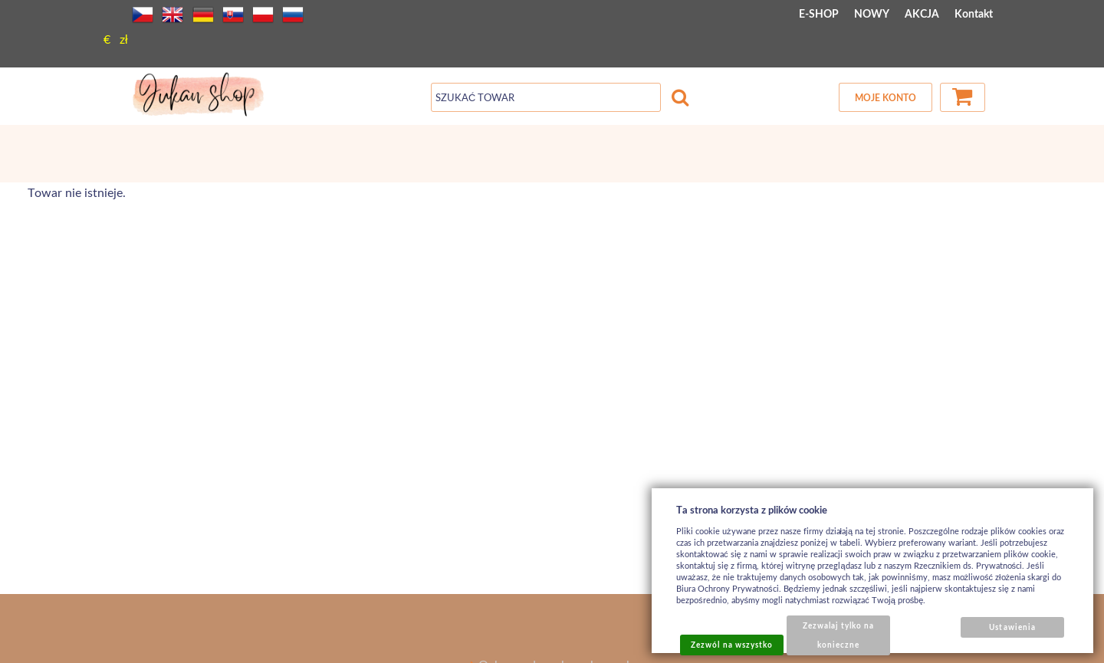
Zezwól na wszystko (732, 644)
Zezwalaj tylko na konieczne (839, 635)
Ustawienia (1012, 627)
